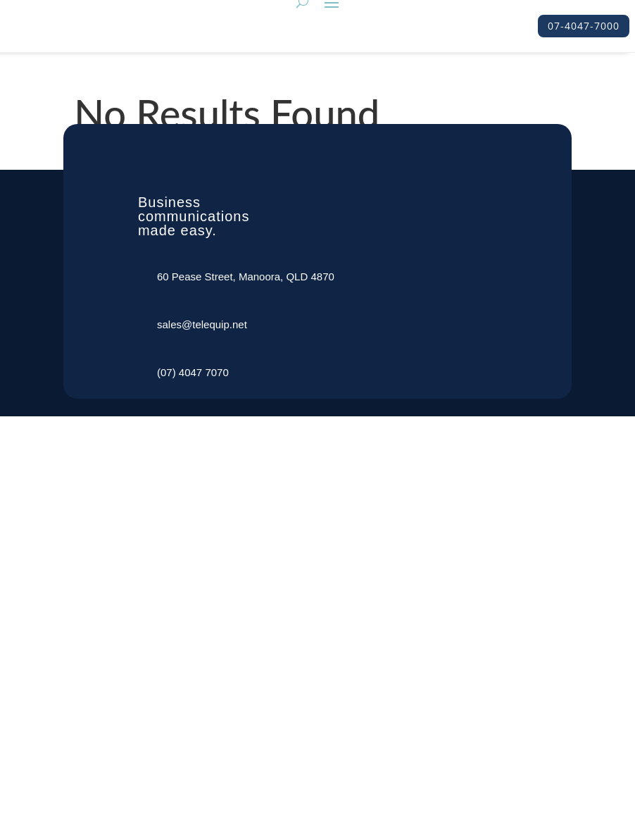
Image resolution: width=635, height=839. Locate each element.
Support (175, 768)
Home (171, 551)
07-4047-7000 (584, 25)
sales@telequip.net (202, 324)
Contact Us (183, 734)
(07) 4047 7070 (193, 372)
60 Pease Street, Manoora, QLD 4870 (245, 276)
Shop (169, 802)
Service (174, 585)
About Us (179, 619)
